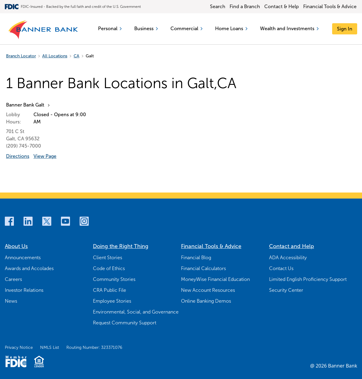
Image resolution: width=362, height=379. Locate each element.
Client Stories (107, 257)
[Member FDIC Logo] (16, 361)
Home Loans (231, 28)
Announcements (23, 257)
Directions (17, 156)
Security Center (286, 290)
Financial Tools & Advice (330, 6)
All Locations (54, 56)
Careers (13, 279)
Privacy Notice (19, 347)
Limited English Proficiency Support (308, 279)
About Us (16, 246)
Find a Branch (245, 6)
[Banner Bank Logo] (43, 30)
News (11, 301)
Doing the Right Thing (120, 246)
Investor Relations (24, 290)
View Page (44, 156)
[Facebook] (9, 221)
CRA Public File (109, 290)
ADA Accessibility (288, 257)
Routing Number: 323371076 (94, 347)
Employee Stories (112, 301)
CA (76, 56)
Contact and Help (291, 246)
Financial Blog (196, 257)
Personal (110, 28)
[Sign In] (344, 28)
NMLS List (49, 347)
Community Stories (114, 279)
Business (146, 28)
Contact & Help (281, 6)
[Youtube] (65, 221)
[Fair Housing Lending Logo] (39, 361)
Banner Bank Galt (25, 104)
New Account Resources (208, 290)
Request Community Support (124, 322)
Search (217, 6)
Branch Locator (21, 56)
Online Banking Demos (206, 301)
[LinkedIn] (28, 221)
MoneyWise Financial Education (215, 279)
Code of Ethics (109, 268)
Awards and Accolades (29, 268)
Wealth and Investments (289, 28)
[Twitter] (46, 221)
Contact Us (281, 268)
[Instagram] (84, 221)
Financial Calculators (203, 268)
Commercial (186, 28)
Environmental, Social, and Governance (136, 311)
